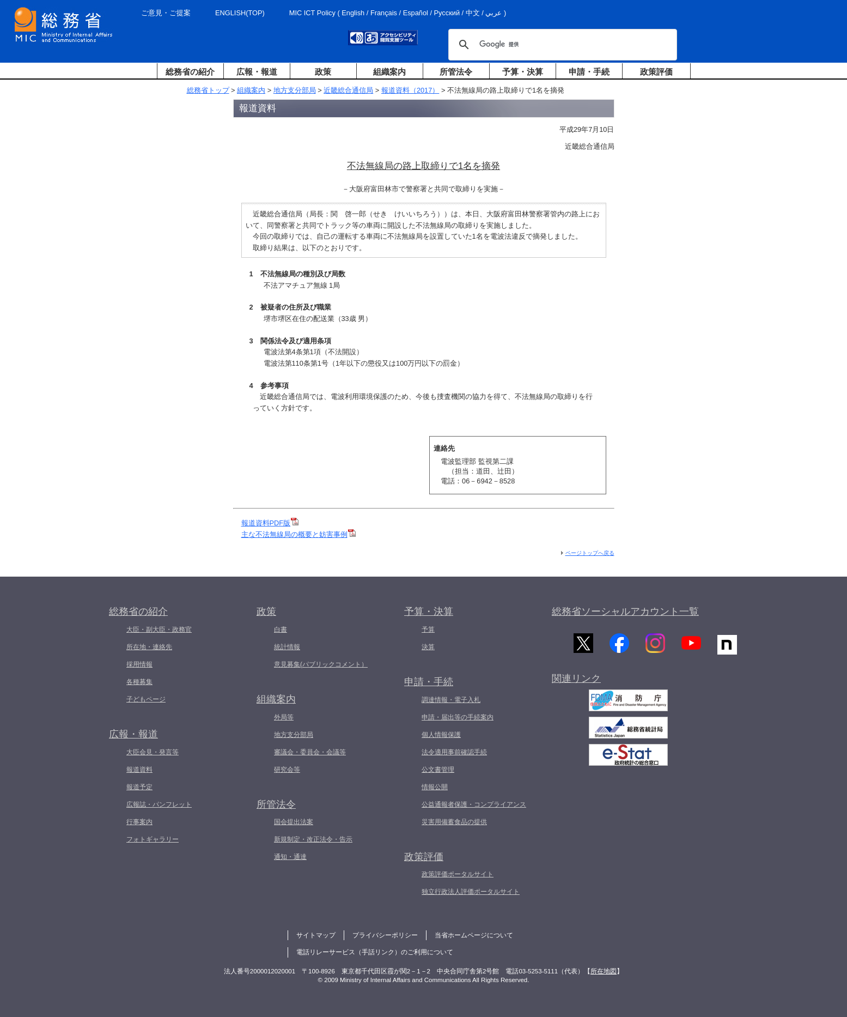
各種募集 (139, 682)
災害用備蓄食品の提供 (454, 822)
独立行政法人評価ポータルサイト (471, 891)
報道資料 (139, 769)
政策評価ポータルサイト (457, 874)
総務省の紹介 (190, 71)
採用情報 (139, 664)
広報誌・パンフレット (159, 804)
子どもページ (146, 699)
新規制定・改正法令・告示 (313, 839)
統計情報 (287, 647)
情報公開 (435, 787)
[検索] (561, 45)
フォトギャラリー (152, 839)
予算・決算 (522, 71)
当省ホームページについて (474, 935)
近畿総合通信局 (348, 90)
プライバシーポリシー (385, 935)
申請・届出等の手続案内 (457, 717)
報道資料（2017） (410, 90)
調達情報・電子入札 (451, 700)
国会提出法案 (293, 822)
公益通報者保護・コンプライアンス (474, 804)
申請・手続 (589, 71)
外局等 (284, 717)
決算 (428, 647)
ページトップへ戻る (589, 553)
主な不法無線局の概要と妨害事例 (298, 534)
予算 (428, 629)
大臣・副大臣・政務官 (159, 629)
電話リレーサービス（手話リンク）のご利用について (374, 952)
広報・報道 (256, 71)
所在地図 (603, 971)
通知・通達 (290, 857)
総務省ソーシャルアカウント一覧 (625, 611)
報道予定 (139, 787)
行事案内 (139, 822)
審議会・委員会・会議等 (310, 752)
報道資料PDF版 (270, 523)
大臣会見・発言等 (152, 752)
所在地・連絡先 (149, 647)
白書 (280, 629)
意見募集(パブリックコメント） (321, 664)
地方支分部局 (294, 90)
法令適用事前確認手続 (454, 752)
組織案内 (389, 71)
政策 (323, 71)
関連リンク (576, 680)
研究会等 (287, 769)
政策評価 (656, 71)
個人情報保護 (441, 734)
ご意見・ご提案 (166, 13)
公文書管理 (438, 769)
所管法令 (456, 71)
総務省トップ (208, 90)
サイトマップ (316, 935)
